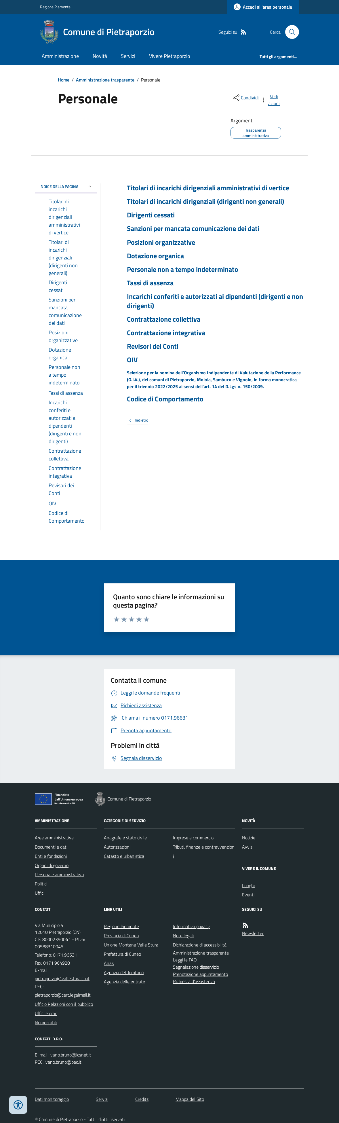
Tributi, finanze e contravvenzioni (204, 851)
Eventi (248, 894)
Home (63, 79)
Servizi (128, 56)
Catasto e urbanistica (124, 856)
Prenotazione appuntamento (200, 974)
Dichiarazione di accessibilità (199, 944)
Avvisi (247, 846)
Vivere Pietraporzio (169, 56)
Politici (41, 883)
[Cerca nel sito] (290, 32)
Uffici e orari (46, 1013)
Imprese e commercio (193, 837)
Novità (100, 56)
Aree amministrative (54, 837)
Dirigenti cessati (151, 214)
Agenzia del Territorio (124, 972)
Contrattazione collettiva (163, 319)
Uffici (39, 892)
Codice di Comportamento (165, 398)
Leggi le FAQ (185, 959)
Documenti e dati (51, 846)
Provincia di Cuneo (121, 935)
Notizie (248, 837)
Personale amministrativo (59, 874)
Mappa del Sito (190, 1099)
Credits (141, 1099)
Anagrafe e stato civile (125, 837)
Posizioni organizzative (161, 242)
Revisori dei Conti (152, 346)
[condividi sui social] (245, 97)
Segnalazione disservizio (196, 966)
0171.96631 (65, 954)
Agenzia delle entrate (124, 981)
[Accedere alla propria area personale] (263, 7)
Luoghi (248, 885)
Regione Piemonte (55, 7)
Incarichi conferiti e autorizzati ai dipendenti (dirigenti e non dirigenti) (215, 301)
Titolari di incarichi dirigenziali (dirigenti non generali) (205, 201)
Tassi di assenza (150, 282)
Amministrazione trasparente (105, 79)
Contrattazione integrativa (166, 332)
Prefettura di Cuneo (122, 954)
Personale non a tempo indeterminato (182, 269)
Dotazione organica (155, 255)
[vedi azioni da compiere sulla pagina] (270, 100)
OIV (132, 359)
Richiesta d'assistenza (194, 981)
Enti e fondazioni (51, 856)
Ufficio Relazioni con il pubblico (64, 1004)
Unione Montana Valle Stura (131, 944)
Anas (109, 963)
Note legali (183, 935)
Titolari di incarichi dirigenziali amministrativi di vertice (208, 187)
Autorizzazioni (117, 846)
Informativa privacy (191, 926)
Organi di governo (51, 865)
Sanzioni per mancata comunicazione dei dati (193, 228)
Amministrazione (60, 56)
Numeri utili (46, 1022)
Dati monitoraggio (52, 1099)
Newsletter (253, 933)
